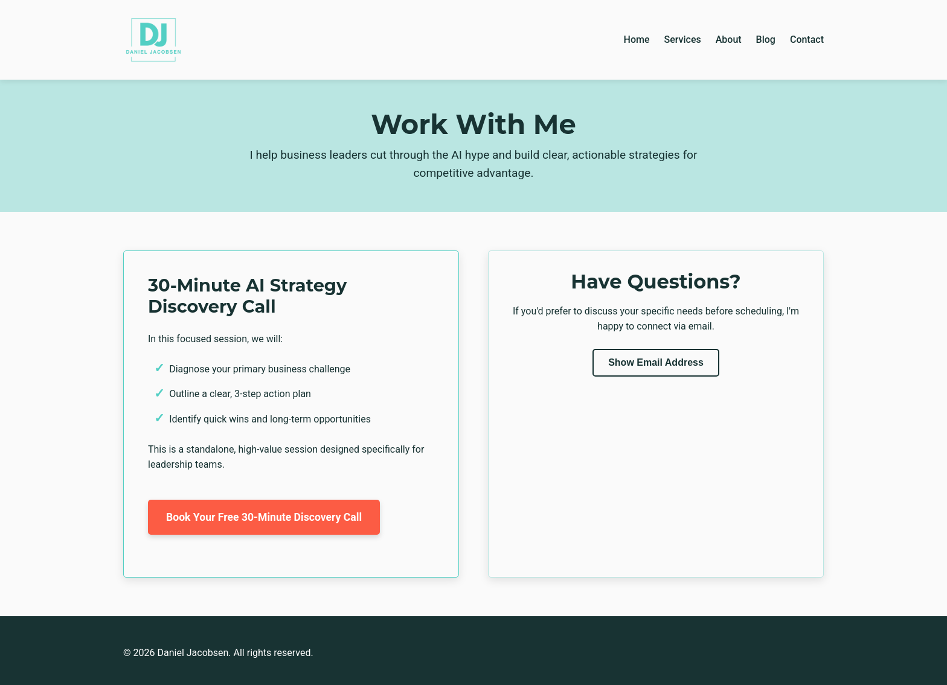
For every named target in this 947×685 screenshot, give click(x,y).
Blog (765, 39)
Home (637, 39)
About (729, 39)
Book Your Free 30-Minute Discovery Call (264, 517)
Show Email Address (656, 362)
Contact (807, 39)
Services (682, 39)
